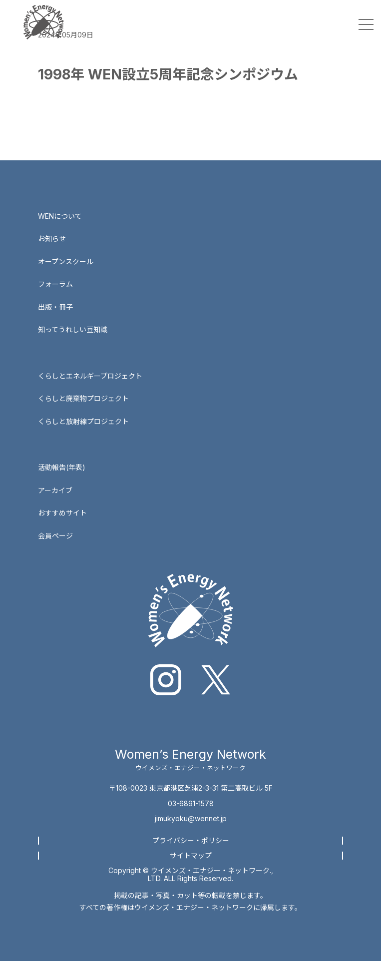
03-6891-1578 (191, 803)
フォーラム (55, 284)
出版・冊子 (55, 307)
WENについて (60, 216)
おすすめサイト (62, 512)
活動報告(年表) (61, 467)
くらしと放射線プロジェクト (83, 421)
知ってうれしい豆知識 (72, 329)
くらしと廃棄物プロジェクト (83, 398)
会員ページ (55, 535)
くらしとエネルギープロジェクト (90, 376)
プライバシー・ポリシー (190, 840)
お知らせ (52, 238)
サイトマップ (191, 855)
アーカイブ (55, 490)
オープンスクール (65, 261)
